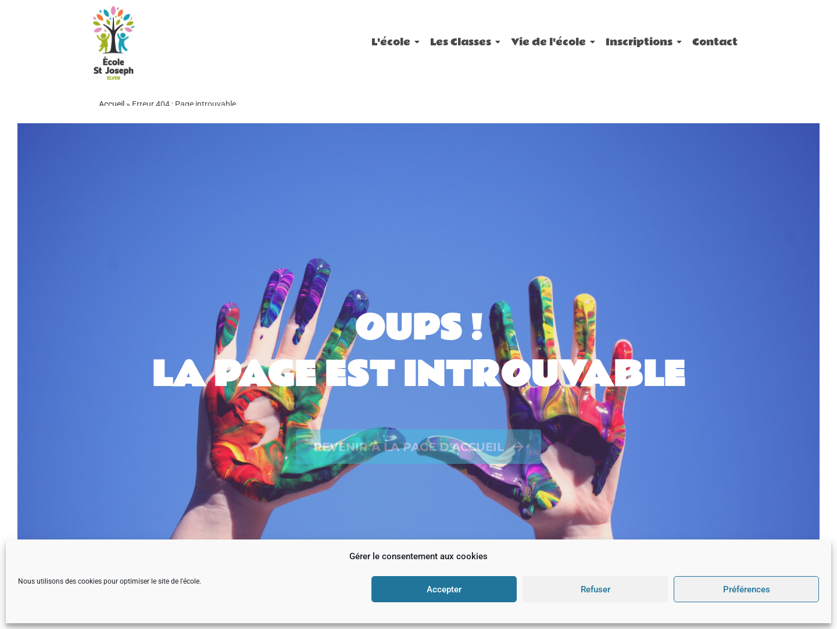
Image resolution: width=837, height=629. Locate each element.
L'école (392, 42)
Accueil (111, 104)
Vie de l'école (550, 42)
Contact (715, 42)
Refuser (595, 589)
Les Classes (462, 42)
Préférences (746, 589)
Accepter (444, 589)
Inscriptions (641, 42)
